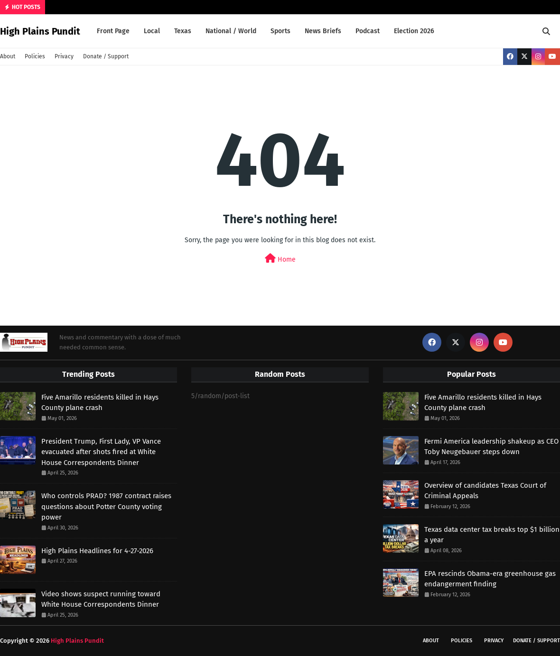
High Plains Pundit (40, 31)
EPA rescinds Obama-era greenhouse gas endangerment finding (490, 579)
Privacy (64, 56)
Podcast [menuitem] (367, 31)
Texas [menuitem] (182, 31)
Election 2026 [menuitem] (414, 31)
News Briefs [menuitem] (323, 31)
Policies (35, 56)
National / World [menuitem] (230, 31)
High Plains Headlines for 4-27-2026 (97, 551)
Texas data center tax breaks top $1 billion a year (492, 535)
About (7, 56)
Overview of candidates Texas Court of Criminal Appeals (485, 491)
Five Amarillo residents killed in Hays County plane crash (100, 402)
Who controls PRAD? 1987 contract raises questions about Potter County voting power (106, 506)
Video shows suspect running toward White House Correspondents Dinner (100, 599)
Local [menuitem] (152, 31)
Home (280, 259)
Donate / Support (106, 56)
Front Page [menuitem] (113, 31)
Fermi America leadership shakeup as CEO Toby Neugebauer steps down (491, 446)
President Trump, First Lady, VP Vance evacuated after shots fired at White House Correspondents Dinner (101, 452)
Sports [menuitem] (280, 31)
